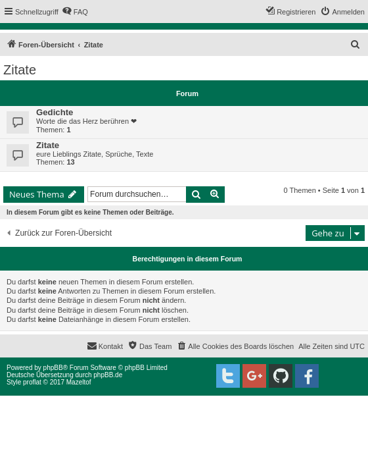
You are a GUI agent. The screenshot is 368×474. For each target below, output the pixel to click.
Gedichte (54, 112)
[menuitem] (75, 12)
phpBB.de (107, 375)
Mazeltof (78, 382)
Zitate (19, 70)
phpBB (53, 367)
